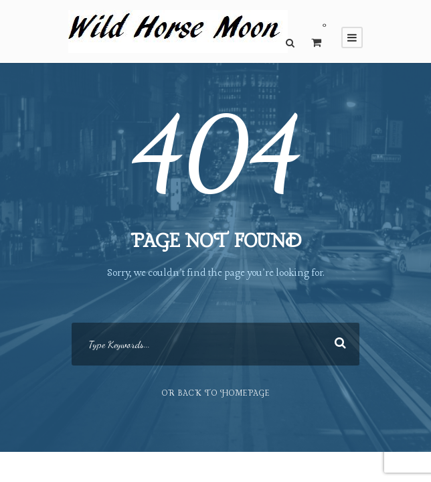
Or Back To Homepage (216, 393)
